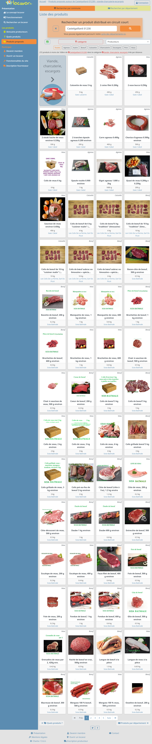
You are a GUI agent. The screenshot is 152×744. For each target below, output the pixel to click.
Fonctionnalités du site (15, 60)
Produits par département (133, 723)
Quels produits (12, 36)
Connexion (142, 2)
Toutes (57, 47)
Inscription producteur (76, 741)
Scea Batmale (137, 279)
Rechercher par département (122, 8)
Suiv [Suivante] (109, 718)
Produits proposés (13, 41)
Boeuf (83, 47)
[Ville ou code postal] (91, 29)
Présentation (38, 733)
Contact (114, 733)
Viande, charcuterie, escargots (115, 52)
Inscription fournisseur (15, 65)
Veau (133, 47)
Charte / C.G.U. (38, 741)
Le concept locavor (13, 12)
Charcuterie (105, 47)
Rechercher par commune (67, 8)
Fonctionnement (12, 17)
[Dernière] (115, 718)
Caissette (93, 47)
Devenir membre (13, 51)
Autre (75, 47)
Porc (126, 47)
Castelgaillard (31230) (77, 52)
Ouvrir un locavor (13, 56)
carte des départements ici (113, 34)
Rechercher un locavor (15, 22)
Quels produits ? (51, 723)
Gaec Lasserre (81, 94)
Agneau (66, 47)
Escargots (117, 47)
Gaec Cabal (109, 94)
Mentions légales (38, 737)
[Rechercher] (130, 29)
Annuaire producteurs (15, 31)
